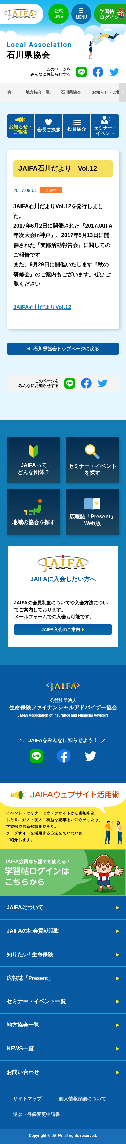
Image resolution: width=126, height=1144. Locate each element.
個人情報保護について (82, 1098)
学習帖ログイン (113, 13)
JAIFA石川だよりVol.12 (42, 307)
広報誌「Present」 (30, 978)
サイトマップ (27, 1098)
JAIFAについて (25, 907)
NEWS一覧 (20, 1048)
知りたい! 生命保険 (30, 954)
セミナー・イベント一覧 (36, 1001)
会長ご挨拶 (48, 129)
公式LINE (58, 13)
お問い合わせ (23, 1072)
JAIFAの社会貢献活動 (33, 931)
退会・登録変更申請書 (36, 1114)
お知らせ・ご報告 (20, 129)
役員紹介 (76, 129)
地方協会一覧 (23, 1025)
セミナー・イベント (105, 130)
